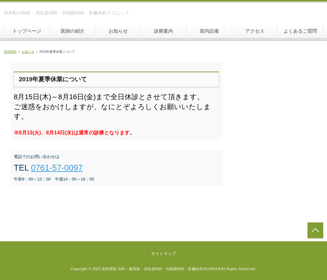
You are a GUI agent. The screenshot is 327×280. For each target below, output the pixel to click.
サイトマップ (163, 253)
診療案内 (163, 31)
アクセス (254, 31)
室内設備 (209, 31)
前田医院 (10, 51)
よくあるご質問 (300, 31)
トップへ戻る (315, 230)
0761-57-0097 (57, 167)
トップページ (26, 31)
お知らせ (118, 31)
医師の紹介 (73, 31)
